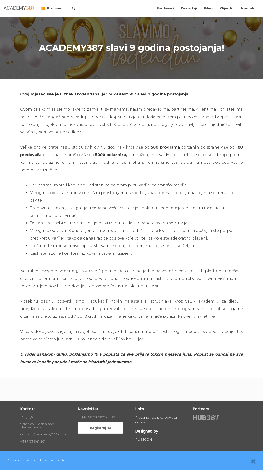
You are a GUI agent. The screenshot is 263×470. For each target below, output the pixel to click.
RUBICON (143, 439)
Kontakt (248, 8)
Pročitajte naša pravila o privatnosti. (36, 460)
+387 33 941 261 (32, 441)
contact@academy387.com (43, 434)
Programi (52, 8)
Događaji (189, 8)
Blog (208, 8)
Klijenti (226, 8)
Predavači (165, 8)
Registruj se (100, 428)
